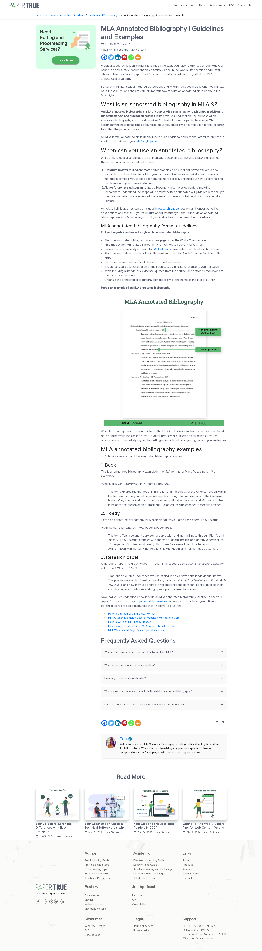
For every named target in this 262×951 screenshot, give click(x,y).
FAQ (231, 5)
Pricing (186, 860)
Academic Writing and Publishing (152, 869)
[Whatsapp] (131, 57)
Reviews (188, 869)
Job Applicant (143, 887)
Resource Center (95, 926)
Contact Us (244, 5)
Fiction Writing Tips (96, 869)
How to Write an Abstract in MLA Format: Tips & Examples (142, 626)
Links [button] (187, 853)
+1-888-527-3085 (193, 926)
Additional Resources (97, 878)
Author (90, 853)
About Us (198, 5)
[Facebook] (104, 57)
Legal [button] (138, 919)
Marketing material (95, 908)
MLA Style (141, 49)
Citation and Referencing (148, 873)
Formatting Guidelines (118, 49)
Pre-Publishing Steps (97, 864)
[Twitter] (111, 57)
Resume (137, 895)
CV (134, 900)
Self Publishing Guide (97, 860)
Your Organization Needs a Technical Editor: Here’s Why (105, 825)
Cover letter (139, 904)
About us (188, 864)
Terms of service (143, 926)
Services (181, 5)
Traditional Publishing (97, 873)
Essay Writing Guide (145, 864)
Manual (89, 900)
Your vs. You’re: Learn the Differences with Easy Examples (54, 827)
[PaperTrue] (57, 887)
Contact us (189, 878)
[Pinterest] (124, 57)
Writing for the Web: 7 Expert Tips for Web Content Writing (203, 825)
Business (92, 887)
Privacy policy (141, 930)
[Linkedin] (118, 57)
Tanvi (124, 739)
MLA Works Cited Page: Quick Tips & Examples (136, 630)
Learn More (65, 60)
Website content (94, 904)
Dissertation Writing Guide (148, 860)
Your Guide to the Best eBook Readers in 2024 (155, 825)
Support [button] (189, 919)
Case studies (92, 935)
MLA (133, 49)
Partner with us (191, 873)
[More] (138, 57)
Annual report (93, 895)
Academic (141, 853)
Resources (218, 5)
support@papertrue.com (200, 938)
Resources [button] (93, 919)
